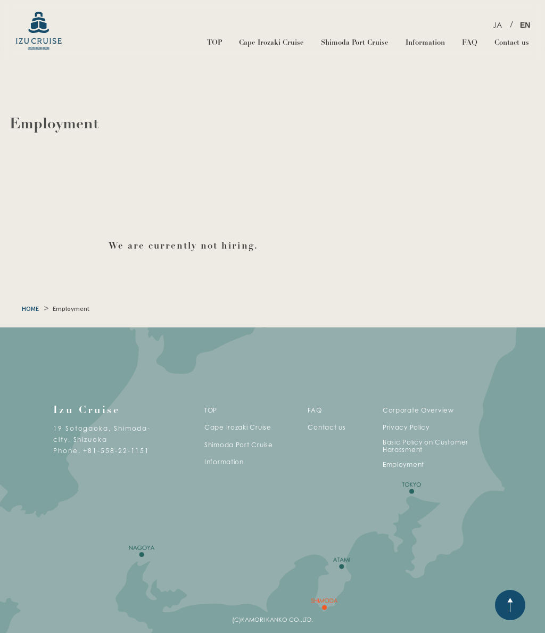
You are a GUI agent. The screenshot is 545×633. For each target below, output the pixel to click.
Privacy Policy (406, 427)
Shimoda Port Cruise (355, 42)
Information (425, 42)
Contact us (511, 42)
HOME (30, 308)
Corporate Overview (418, 410)
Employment (403, 464)
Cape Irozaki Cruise (271, 42)
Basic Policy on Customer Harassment (425, 446)
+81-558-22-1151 (116, 451)
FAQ (469, 42)
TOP (214, 42)
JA (497, 24)
